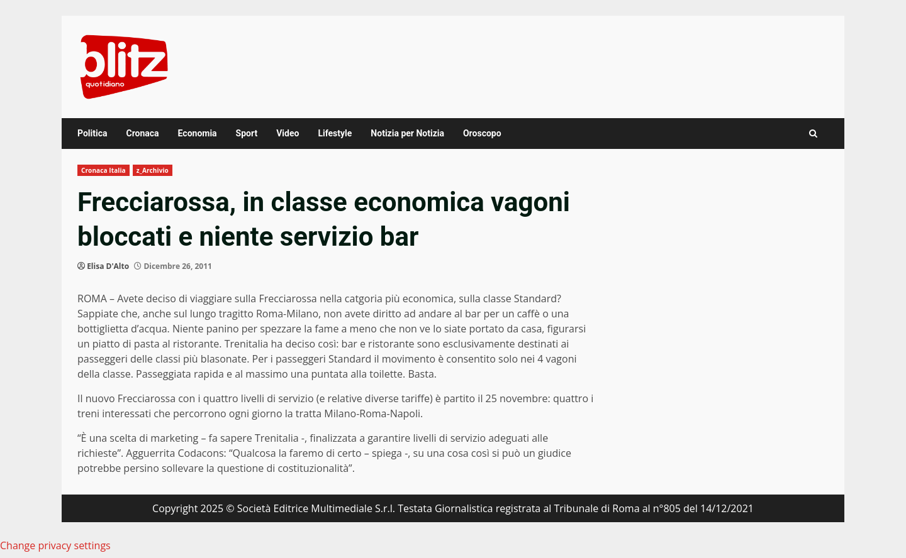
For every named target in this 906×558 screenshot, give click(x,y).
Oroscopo (482, 133)
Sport (247, 133)
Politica (92, 133)
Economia (197, 133)
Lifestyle (335, 133)
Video (287, 133)
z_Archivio (153, 170)
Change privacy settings (55, 545)
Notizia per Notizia (407, 133)
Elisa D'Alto (108, 266)
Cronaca (142, 133)
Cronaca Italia (103, 170)
